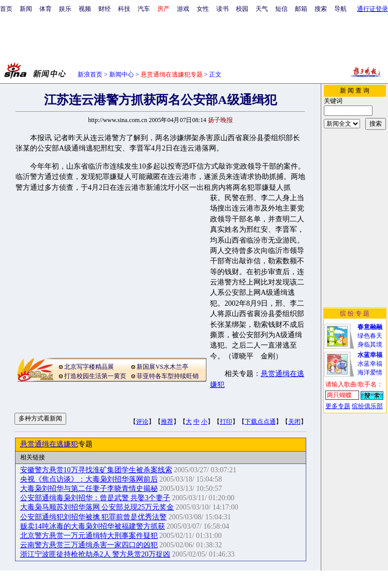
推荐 (167, 421)
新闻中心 (121, 74)
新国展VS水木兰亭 (162, 366)
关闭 (294, 421)
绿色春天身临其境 (369, 335)
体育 (45, 8)
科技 (124, 8)
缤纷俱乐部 (367, 406)
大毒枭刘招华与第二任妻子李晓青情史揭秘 (89, 488)
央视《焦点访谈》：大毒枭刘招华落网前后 (89, 479)
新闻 (26, 8)
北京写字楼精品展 (89, 366)
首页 (6, 8)
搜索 (321, 8)
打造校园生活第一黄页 (95, 376)
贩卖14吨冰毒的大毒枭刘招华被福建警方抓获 (92, 526)
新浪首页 (90, 74)
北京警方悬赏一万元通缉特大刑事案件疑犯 (89, 536)
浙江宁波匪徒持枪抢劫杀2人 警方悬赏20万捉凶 (95, 554)
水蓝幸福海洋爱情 (369, 363)
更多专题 (337, 406)
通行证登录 (372, 8)
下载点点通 (260, 421)
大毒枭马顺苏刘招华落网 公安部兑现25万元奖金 (97, 507)
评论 (142, 421)
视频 (85, 8)
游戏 (183, 8)
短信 (281, 8)
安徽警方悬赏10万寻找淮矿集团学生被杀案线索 (96, 470)
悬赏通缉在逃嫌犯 (49, 444)
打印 (226, 421)
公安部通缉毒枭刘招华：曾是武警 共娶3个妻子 (95, 498)
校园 (242, 8)
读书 (222, 8)
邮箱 (301, 8)
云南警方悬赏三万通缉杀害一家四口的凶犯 (89, 545)
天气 (262, 8)
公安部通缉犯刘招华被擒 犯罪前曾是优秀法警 (93, 517)
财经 (104, 8)
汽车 (144, 8)
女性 (203, 8)
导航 (340, 8)
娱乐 (65, 8)
